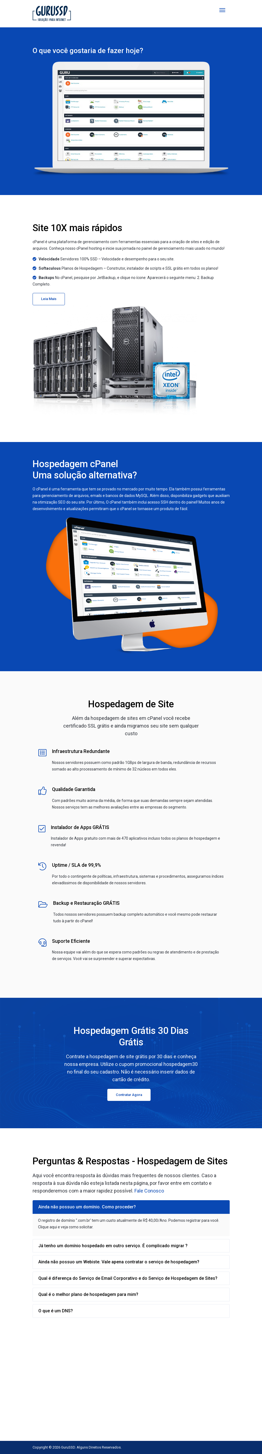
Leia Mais (48, 299)
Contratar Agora (129, 1095)
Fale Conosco (149, 1191)
